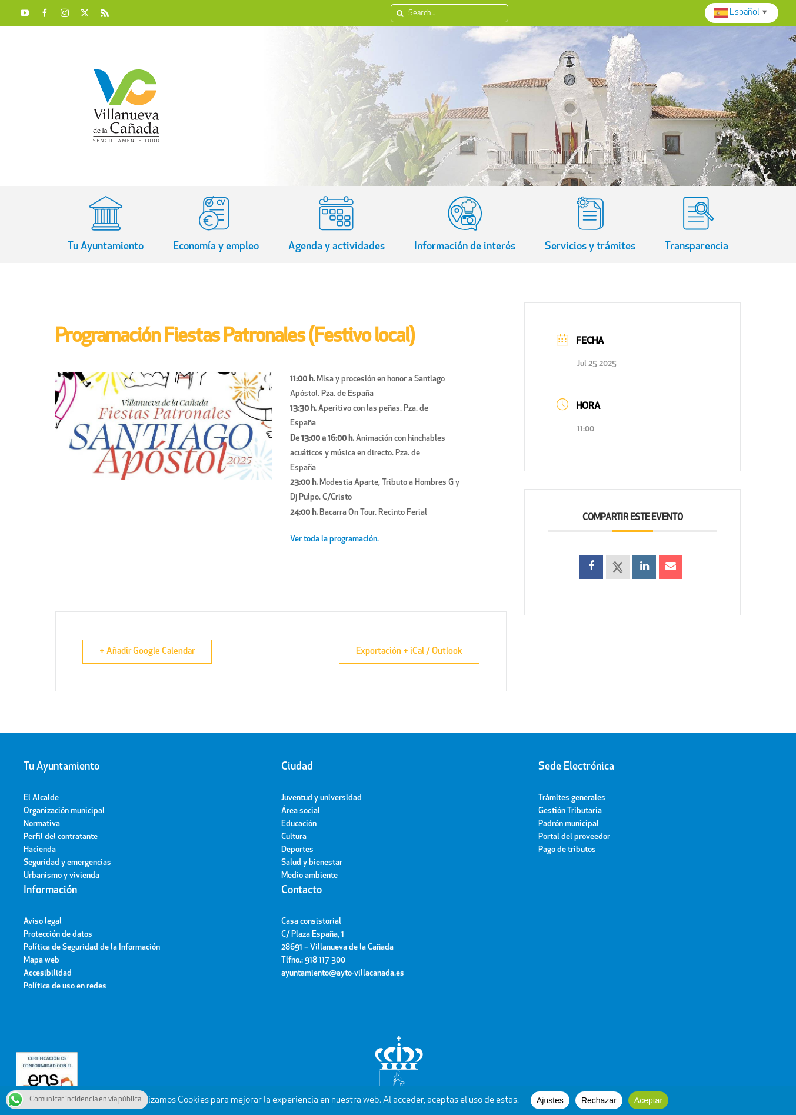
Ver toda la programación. (335, 539)
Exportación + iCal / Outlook (409, 651)
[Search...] (449, 13)
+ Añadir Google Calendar (147, 651)
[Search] (399, 13)
